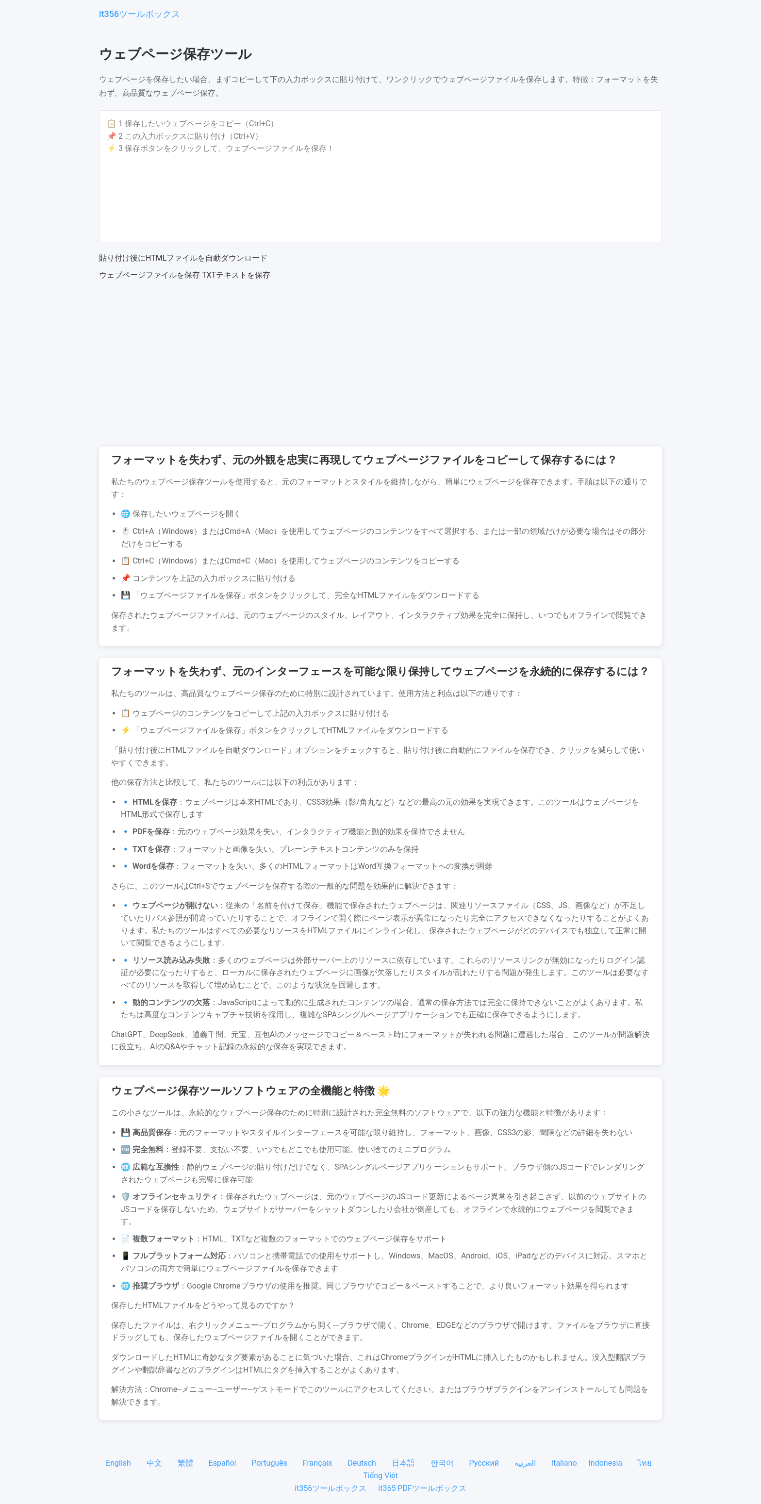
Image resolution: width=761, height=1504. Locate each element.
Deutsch (362, 1463)
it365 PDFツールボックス (422, 1488)
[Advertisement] (380, 364)
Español (223, 1463)
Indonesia (606, 1463)
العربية (526, 1463)
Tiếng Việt (380, 1475)
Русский (485, 1463)
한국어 (443, 1463)
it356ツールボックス (139, 14)
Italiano (565, 1463)
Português (270, 1463)
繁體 (186, 1463)
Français (318, 1463)
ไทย (645, 1463)
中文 (155, 1463)
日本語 (404, 1463)
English (119, 1463)
